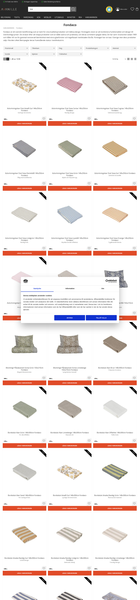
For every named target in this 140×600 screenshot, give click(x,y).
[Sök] (78, 9)
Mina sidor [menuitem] (123, 9)
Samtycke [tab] (37, 288)
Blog (38, 592)
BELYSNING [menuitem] (6, 17)
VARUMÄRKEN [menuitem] (91, 17)
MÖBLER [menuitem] (47, 17)
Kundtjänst (75, 583)
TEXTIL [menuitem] (17, 17)
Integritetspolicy (42, 587)
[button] (132, 9)
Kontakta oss (41, 589)
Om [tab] (102, 288)
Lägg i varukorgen (13, 102)
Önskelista (75, 595)
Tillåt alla (101, 318)
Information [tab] (70, 288)
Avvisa (70, 318)
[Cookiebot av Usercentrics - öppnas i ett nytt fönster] (107, 281)
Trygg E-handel (42, 583)
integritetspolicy (122, 558)
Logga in (74, 593)
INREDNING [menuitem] (28, 17)
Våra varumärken (43, 594)
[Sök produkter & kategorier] (60, 9)
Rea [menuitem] (80, 17)
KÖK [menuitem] (38, 17)
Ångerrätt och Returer (44, 585)
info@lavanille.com (14, 591)
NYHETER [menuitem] (71, 17)
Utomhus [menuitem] (59, 17)
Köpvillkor (75, 585)
